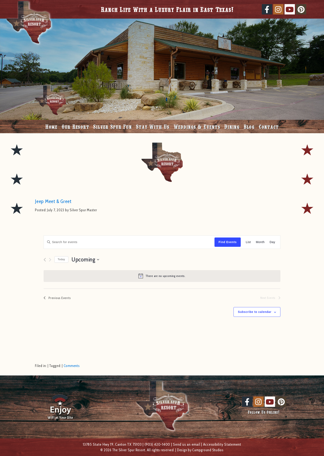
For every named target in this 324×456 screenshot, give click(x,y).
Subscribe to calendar (254, 312)
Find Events (228, 242)
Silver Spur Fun (112, 126)
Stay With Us (152, 126)
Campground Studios (208, 450)
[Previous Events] (45, 260)
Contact (269, 126)
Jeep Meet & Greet (53, 201)
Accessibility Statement (222, 444)
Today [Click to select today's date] (61, 259)
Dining (231, 126)
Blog (249, 126)
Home (51, 126)
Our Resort (75, 126)
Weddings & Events (197, 126)
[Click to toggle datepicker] (85, 259)
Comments (72, 366)
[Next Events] (50, 260)
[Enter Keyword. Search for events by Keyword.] (129, 242)
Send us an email (186, 444)
